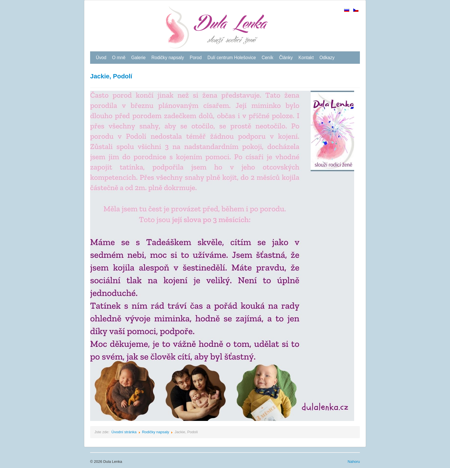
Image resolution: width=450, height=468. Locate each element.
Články (286, 57)
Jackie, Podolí (111, 76)
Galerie (138, 57)
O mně (118, 57)
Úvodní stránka (123, 432)
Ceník (268, 57)
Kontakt (306, 57)
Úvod (101, 57)
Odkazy (327, 57)
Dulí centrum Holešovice (231, 57)
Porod (196, 57)
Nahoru (354, 461)
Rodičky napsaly (167, 57)
